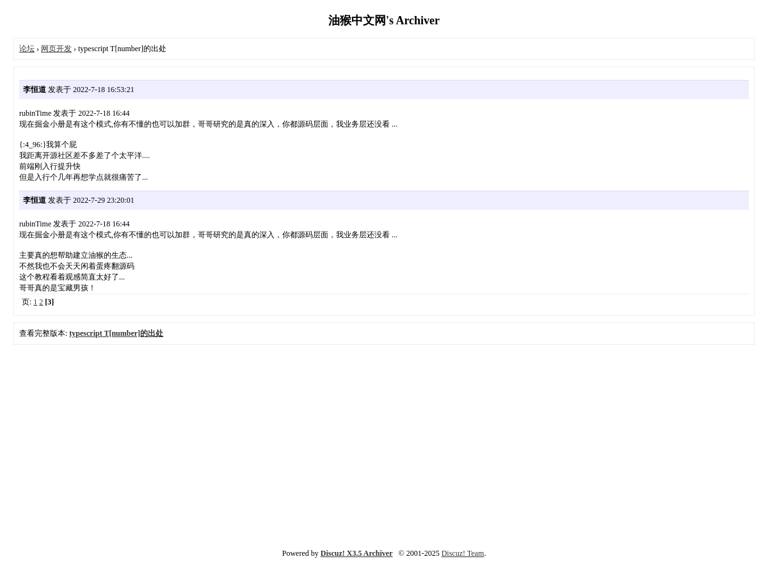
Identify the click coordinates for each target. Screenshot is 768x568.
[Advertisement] (384, 443)
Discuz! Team (463, 553)
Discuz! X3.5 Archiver (357, 553)
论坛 (27, 48)
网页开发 (56, 48)
